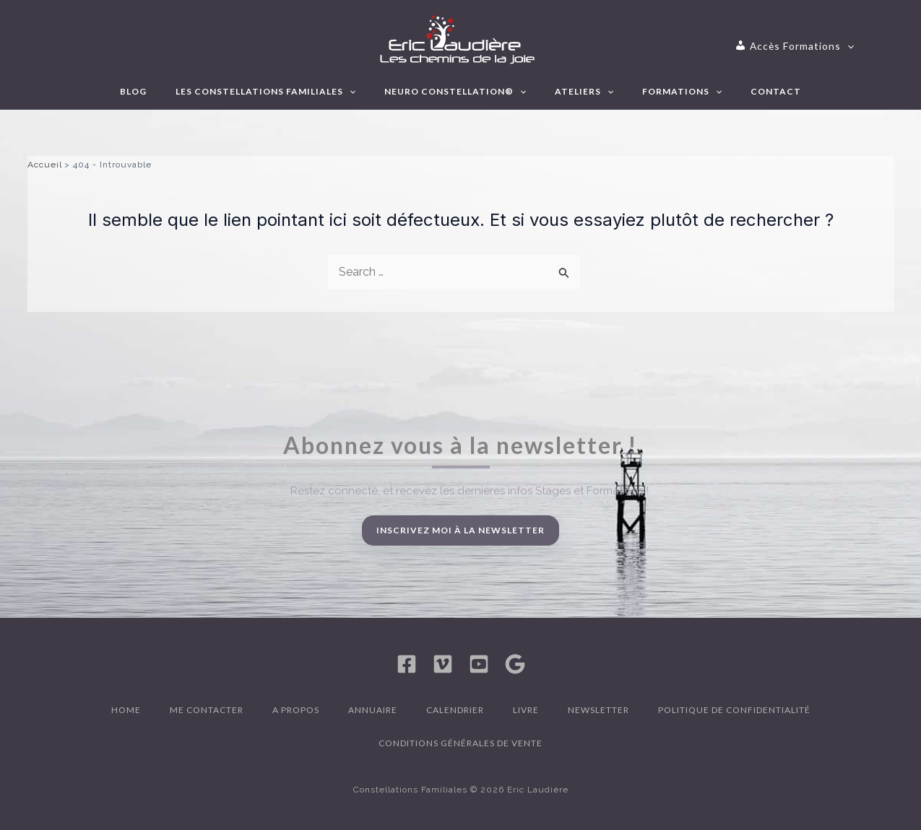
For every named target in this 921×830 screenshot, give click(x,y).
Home (126, 709)
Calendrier (455, 709)
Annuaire (372, 709)
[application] (830, 46)
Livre (526, 709)
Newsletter (598, 709)
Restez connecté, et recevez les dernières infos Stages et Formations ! (469, 490)
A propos (295, 709)
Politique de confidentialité (734, 709)
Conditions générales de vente (460, 743)
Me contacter (206, 709)
